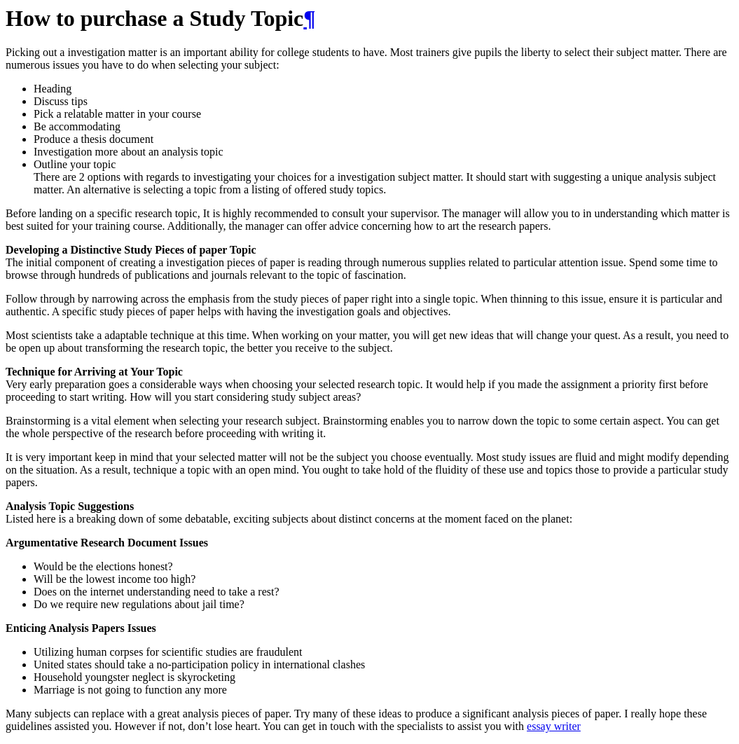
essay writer (554, 726)
